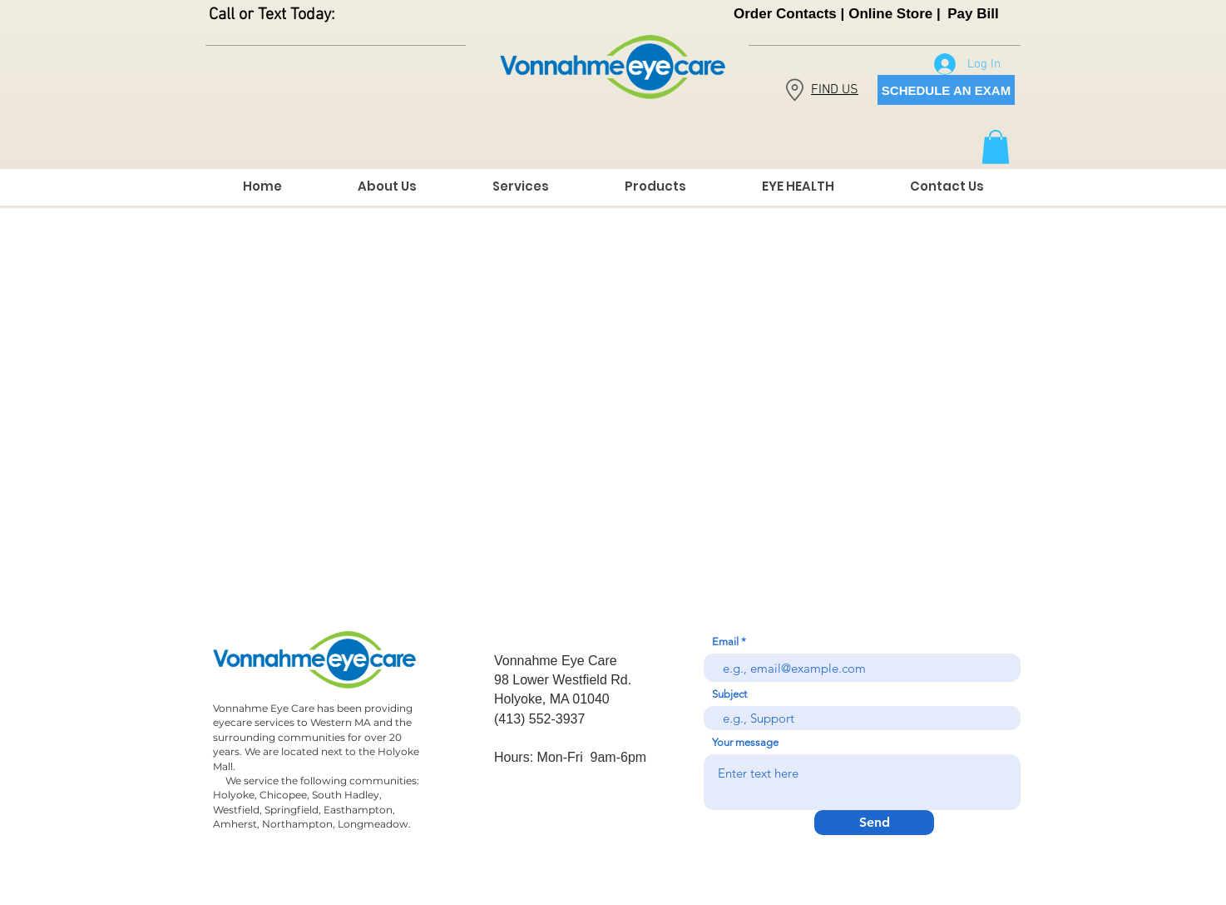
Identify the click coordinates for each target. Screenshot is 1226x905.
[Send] (874, 822)
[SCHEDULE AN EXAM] (946, 90)
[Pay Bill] (973, 14)
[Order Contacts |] (789, 14)
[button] (995, 147)
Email (725, 641)
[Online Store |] (894, 14)
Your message (745, 742)
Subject (729, 694)
